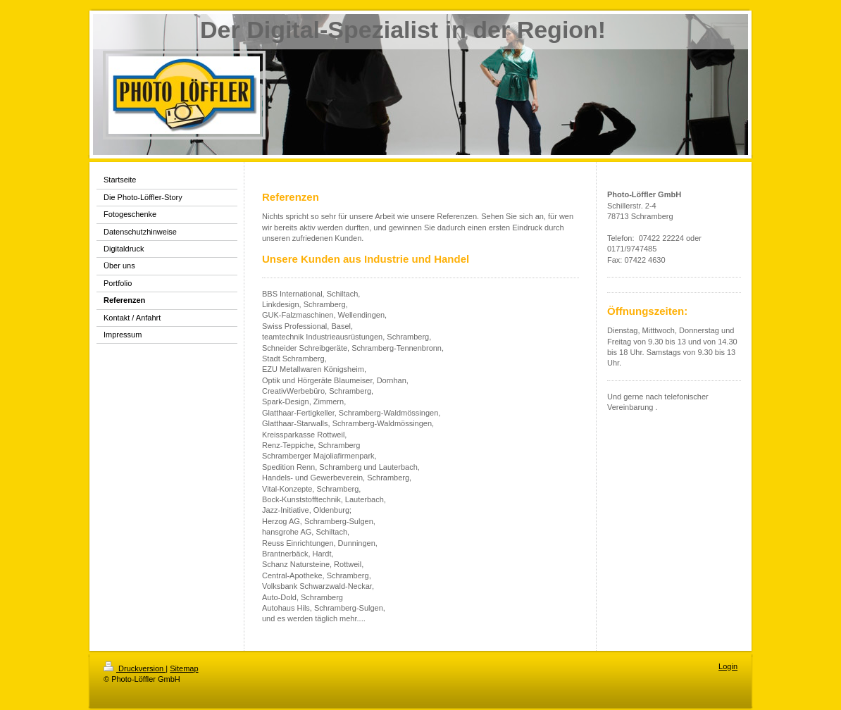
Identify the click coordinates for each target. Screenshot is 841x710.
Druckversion (135, 668)
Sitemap (184, 668)
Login (727, 666)
